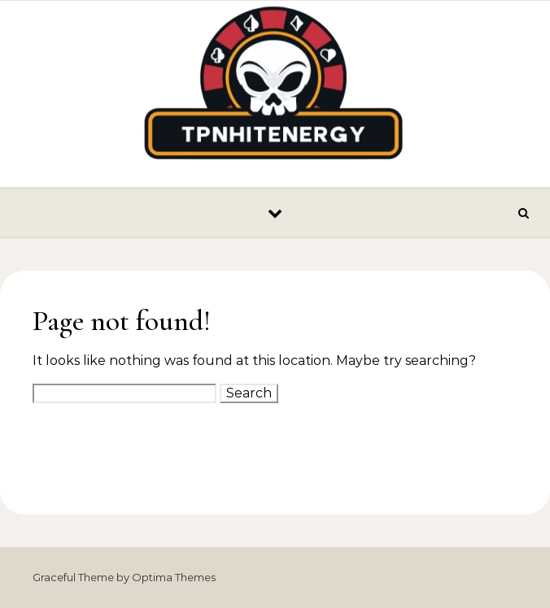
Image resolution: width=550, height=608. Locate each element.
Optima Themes (174, 577)
